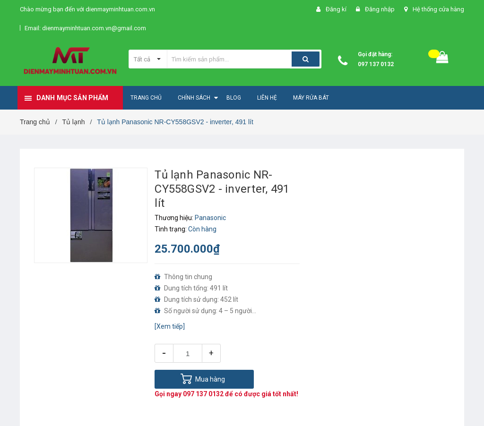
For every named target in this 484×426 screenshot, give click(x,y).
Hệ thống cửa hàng (438, 9)
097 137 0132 (376, 64)
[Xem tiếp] (170, 326)
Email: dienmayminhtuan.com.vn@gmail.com (85, 28)
